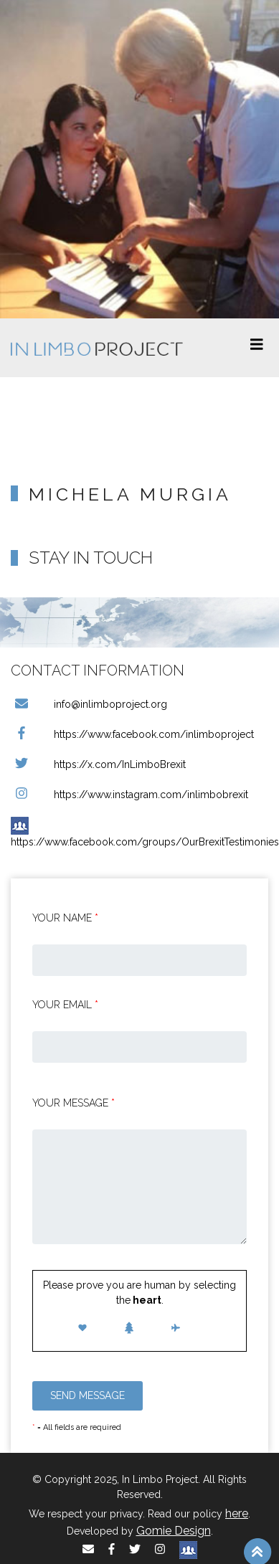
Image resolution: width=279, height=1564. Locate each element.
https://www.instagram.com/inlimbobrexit (129, 794)
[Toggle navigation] (256, 347)
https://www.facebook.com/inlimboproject (132, 734)
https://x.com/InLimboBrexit (98, 764)
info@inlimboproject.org (89, 704)
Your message (73, 1103)
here (236, 1513)
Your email (65, 1004)
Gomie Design (173, 1530)
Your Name (65, 918)
